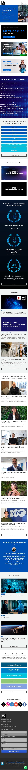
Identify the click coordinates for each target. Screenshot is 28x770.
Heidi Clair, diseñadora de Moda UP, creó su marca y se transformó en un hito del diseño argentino (12, 447)
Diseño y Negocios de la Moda (8, 94)
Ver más (14, 284)
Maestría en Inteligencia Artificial (8, 105)
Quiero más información (14, 751)
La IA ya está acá (5, 617)
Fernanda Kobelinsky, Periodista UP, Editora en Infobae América (13, 422)
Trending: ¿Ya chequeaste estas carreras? (14, 80)
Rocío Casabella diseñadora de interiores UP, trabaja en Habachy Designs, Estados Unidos (12, 498)
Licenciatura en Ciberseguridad (8, 96)
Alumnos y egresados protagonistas (14, 377)
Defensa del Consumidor (16, 766)
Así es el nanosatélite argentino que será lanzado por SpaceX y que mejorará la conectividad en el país (13, 639)
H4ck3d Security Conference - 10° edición (12, 312)
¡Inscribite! (6, 18)
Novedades (14, 292)
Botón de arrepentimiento (12, 764)
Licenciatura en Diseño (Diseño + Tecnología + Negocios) (11, 98)
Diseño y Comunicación (6, 333)
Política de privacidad (20, 762)
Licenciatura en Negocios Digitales (9, 92)
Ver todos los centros (14, 692)
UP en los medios (14, 576)
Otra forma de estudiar (7, 12)
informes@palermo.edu (7, 721)
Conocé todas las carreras (14, 155)
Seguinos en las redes (14, 700)
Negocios (3, 358)
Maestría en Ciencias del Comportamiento (10, 106)
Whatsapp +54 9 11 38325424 (7, 723)
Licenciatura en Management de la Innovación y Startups (11, 85)
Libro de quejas (20, 764)
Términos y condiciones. (11, 762)
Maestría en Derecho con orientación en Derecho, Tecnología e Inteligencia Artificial (12, 112)
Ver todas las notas (14, 535)
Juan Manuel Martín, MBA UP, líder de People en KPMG (14, 473)
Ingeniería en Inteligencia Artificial (9, 83)
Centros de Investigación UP (14, 654)
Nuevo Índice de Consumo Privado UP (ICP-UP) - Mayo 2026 (13, 360)
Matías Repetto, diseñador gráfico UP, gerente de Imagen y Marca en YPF (13, 524)
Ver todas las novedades (14, 369)
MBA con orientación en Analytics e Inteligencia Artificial (12, 109)
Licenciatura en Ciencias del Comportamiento (11, 90)
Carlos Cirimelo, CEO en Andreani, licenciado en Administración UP (13, 397)
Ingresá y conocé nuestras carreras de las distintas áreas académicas (14, 122)
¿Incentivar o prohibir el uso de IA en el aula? (12, 596)
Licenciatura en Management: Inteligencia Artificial (12, 88)
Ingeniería (3, 310)
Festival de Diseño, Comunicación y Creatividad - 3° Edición (13, 335)
